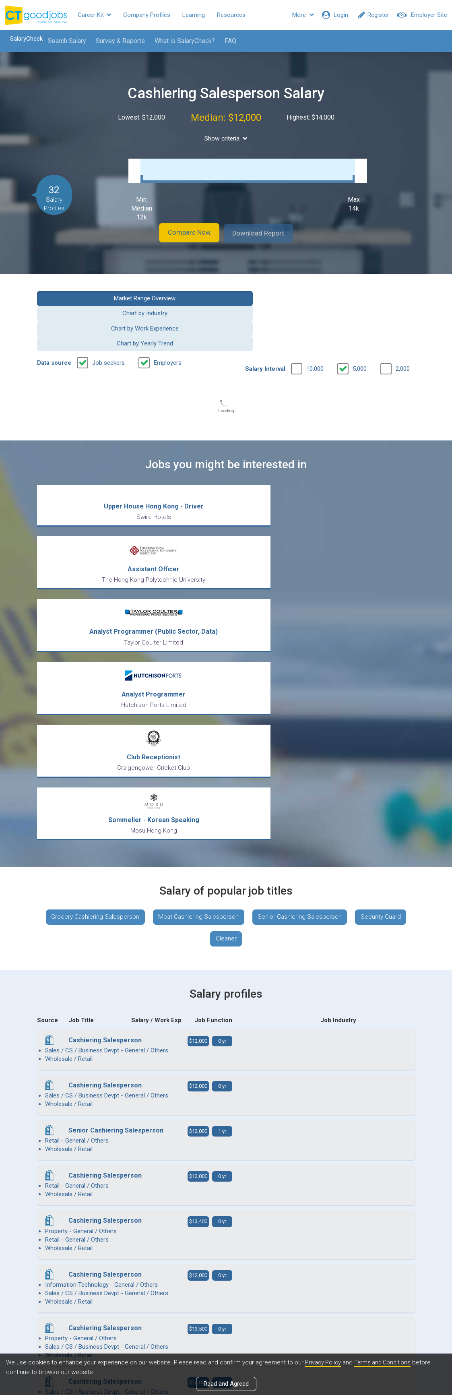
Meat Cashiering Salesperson (229, 633)
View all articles (226, 1308)
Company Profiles (146, 15)
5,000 (360, 320)
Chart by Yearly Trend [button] (372, 295)
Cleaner (257, 656)
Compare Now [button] (181, 231)
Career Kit (94, 15)
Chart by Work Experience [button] (275, 295)
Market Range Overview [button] (79, 295)
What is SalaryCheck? (181, 41)
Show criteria (226, 139)
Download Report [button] (266, 231)
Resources (231, 15)
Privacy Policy (323, 1362)
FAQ (226, 41)
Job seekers (108, 314)
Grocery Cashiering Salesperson (121, 633)
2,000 (403, 320)
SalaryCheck (22, 38)
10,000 (315, 320)
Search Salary (63, 41)
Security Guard (205, 656)
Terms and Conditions (385, 1362)
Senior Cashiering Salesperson (333, 633)
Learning (193, 15)
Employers (168, 314)
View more (226, 1156)
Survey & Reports (116, 41)
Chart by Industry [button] (177, 295)
